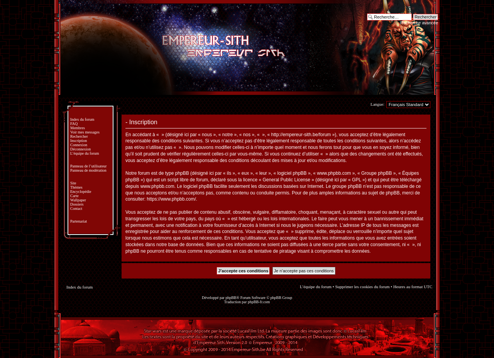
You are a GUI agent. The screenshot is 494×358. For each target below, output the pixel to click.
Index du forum (82, 119)
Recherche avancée (419, 22)
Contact (76, 208)
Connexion (78, 145)
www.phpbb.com (157, 186)
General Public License (286, 179)
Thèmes (76, 187)
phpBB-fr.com (259, 302)
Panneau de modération (88, 170)
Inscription (78, 140)
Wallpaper (78, 200)
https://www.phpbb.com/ (171, 199)
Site (73, 183)
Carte (74, 196)
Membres (77, 128)
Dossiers (76, 204)
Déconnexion (80, 149)
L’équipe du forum (84, 153)
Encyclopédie (80, 191)
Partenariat (78, 221)
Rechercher (79, 136)
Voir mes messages (85, 132)
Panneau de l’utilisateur (88, 166)
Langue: (377, 104)
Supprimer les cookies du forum (362, 286)
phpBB (230, 298)
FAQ (74, 124)
